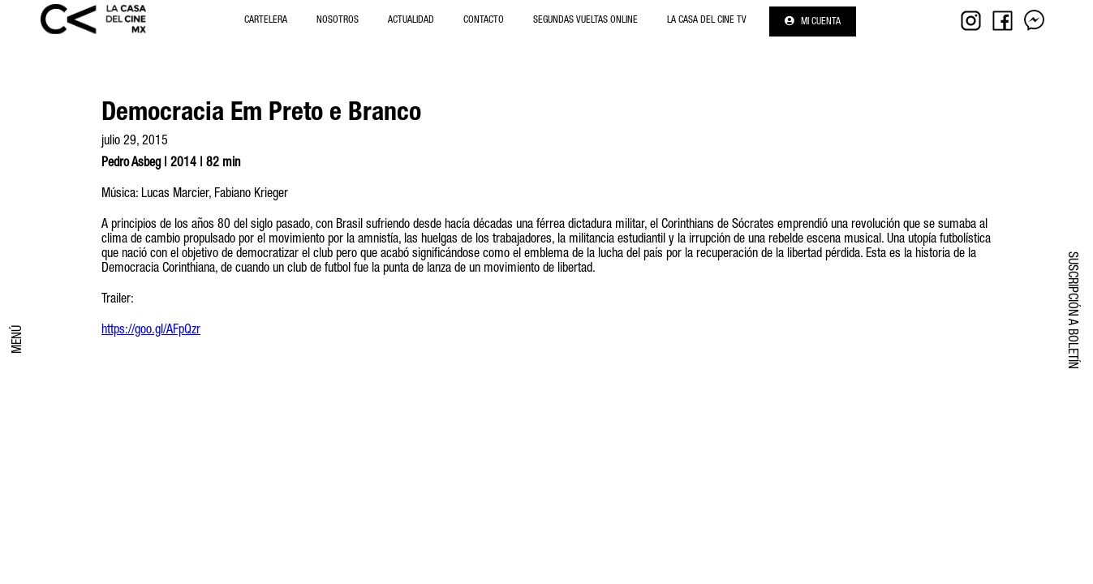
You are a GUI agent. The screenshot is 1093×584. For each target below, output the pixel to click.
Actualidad (411, 20)
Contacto (483, 20)
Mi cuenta (813, 21)
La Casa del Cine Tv (707, 20)
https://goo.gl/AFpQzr (150, 330)
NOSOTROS (337, 20)
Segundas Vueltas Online (585, 20)
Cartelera (265, 20)
